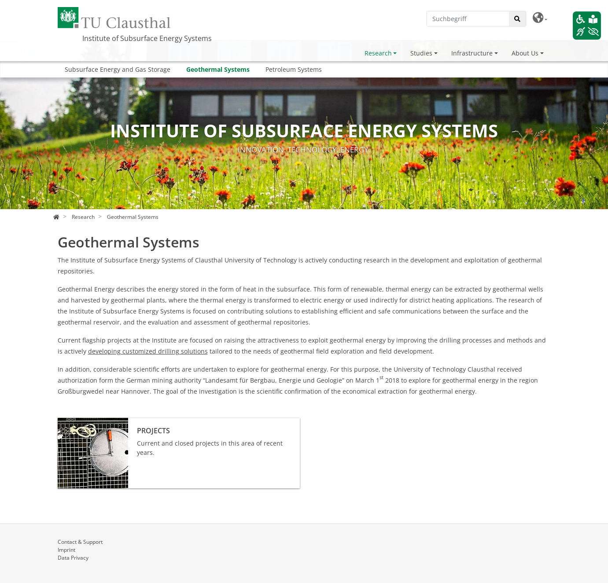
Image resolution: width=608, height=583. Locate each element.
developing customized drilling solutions (148, 351)
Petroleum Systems (293, 69)
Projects (69, 422)
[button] (540, 17)
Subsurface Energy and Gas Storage (117, 69)
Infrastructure (472, 53)
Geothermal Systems (218, 69)
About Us (525, 53)
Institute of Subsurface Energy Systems (147, 38)
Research (378, 53)
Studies (421, 53)
